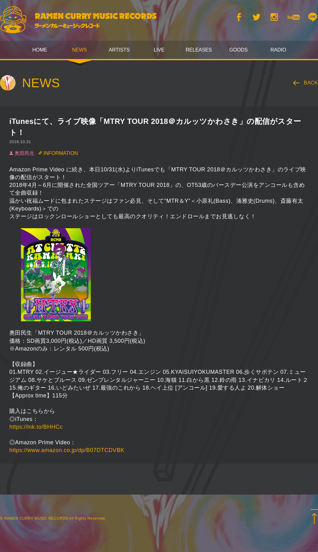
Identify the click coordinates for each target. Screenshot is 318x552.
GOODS (238, 49)
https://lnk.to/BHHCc (36, 427)
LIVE (159, 49)
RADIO (278, 49)
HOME (39, 49)
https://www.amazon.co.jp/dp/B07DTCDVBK (66, 450)
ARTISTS (119, 49)
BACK (311, 82)
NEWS (79, 49)
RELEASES (199, 49)
